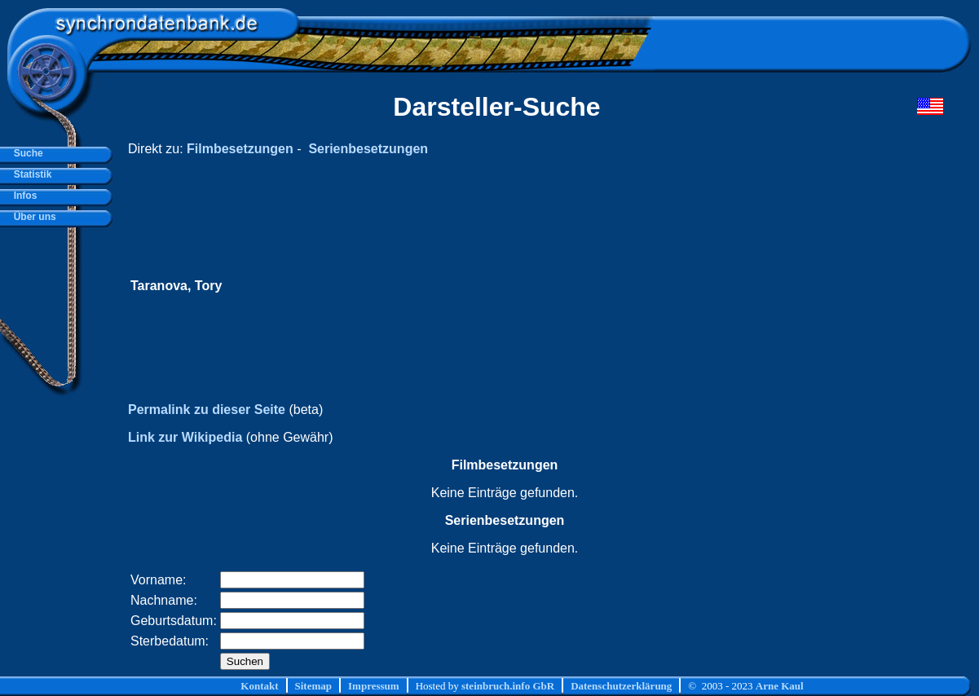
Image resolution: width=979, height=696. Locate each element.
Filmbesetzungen (240, 149)
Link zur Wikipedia (185, 437)
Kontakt (259, 686)
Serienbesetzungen (368, 149)
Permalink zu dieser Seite (206, 409)
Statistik (29, 174)
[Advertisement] (634, 286)
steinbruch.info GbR (507, 686)
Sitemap (314, 686)
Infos (22, 195)
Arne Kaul (780, 686)
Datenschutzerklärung (621, 686)
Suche (25, 153)
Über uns (32, 216)
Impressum (373, 686)
